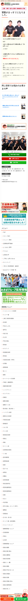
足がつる (5, 468)
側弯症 (5, 472)
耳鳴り (5, 536)
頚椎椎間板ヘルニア (8, 543)
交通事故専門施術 (8, 243)
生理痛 (5, 363)
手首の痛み (6, 341)
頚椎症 (5, 397)
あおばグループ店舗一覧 (9, 269)
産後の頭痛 (6, 577)
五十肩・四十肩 (7, 517)
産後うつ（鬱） (7, 562)
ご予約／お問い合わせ (9, 258)
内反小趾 (5, 333)
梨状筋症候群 (6, 434)
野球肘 (5, 344)
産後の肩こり (6, 588)
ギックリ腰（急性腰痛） (9, 521)
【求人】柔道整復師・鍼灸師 (11, 266)
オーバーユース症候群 (9, 378)
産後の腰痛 (6, 566)
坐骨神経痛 (6, 480)
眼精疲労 (5, 423)
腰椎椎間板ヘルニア (8, 528)
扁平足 (5, 329)
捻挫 (4, 464)
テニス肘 (5, 431)
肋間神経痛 (6, 461)
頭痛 (4, 495)
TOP (4, 232)
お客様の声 (6, 254)
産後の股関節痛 (7, 585)
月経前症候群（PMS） (9, 359)
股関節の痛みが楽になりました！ (9, 116)
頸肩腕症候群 (6, 352)
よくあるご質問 (7, 247)
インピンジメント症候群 (9, 311)
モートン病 (6, 446)
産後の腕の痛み (7, 551)
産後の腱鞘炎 (6, 555)
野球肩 (5, 356)
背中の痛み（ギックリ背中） (11, 506)
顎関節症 (5, 513)
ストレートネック (8, 525)
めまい (5, 498)
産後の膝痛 (6, 547)
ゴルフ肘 (5, 427)
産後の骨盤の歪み (8, 581)
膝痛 (4, 374)
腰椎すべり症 (6, 404)
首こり (5, 371)
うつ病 (5, 453)
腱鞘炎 (5, 510)
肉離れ (5, 476)
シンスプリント (7, 389)
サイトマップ (6, 262)
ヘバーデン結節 (7, 412)
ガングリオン (6, 393)
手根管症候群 (6, 419)
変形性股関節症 (7, 491)
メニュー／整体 (7, 239)
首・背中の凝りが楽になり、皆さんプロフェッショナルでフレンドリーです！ (10, 97)
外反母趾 (5, 502)
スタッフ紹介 (6, 236)
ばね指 (5, 540)
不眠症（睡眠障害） (8, 382)
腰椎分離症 (6, 401)
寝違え (5, 438)
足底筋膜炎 (6, 532)
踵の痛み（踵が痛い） (9, 408)
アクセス (5, 251)
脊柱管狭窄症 (6, 483)
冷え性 (5, 337)
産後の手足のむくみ (8, 570)
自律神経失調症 (7, 449)
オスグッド (6, 348)
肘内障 (5, 322)
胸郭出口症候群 (7, 416)
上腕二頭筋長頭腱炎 (8, 318)
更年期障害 (6, 457)
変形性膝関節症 (7, 487)
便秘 (4, 442)
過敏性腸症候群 (7, 386)
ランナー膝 (6, 314)
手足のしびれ (6, 326)
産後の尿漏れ (6, 573)
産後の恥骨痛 (6, 558)
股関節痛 (5, 367)
